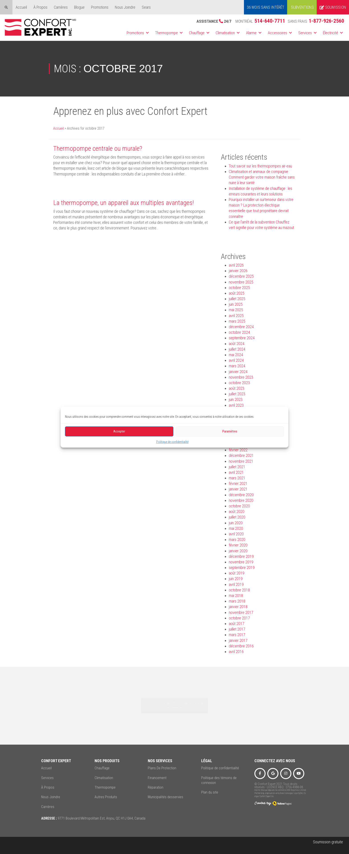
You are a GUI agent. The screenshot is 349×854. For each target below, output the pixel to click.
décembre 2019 (241, 556)
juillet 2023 (237, 394)
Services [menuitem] (305, 32)
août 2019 (236, 573)
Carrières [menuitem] (61, 7)
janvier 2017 (238, 640)
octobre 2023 (239, 382)
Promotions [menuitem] (99, 7)
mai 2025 (236, 309)
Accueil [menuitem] (21, 7)
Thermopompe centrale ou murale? (97, 148)
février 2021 (238, 483)
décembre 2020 (241, 494)
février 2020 (238, 545)
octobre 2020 (239, 506)
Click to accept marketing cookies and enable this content (174, 705)
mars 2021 (237, 478)
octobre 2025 (239, 287)
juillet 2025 (237, 298)
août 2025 (236, 293)
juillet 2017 (237, 629)
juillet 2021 (237, 466)
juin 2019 (236, 578)
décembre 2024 (241, 326)
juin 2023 (236, 399)
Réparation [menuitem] (155, 787)
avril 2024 (236, 360)
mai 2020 (236, 528)
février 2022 (238, 450)
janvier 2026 (238, 270)
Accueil (58, 128)
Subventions (302, 7)
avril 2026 (236, 265)
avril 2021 (236, 472)
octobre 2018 (239, 590)
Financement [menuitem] (157, 778)
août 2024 (236, 343)
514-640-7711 (269, 21)
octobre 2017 (239, 618)
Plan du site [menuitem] (209, 792)
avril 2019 (236, 584)
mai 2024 (236, 354)
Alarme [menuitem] (251, 32)
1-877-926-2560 (326, 21)
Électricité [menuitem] (330, 32)
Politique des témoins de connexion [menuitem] (219, 780)
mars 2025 (237, 321)
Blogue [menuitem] (79, 7)
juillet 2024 (237, 349)
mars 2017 (237, 634)
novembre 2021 (241, 461)
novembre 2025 (241, 282)
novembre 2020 (241, 500)
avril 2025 (236, 315)
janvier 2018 (238, 606)
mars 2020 (237, 539)
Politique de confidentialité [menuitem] (220, 768)
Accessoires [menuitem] (277, 32)
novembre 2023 (241, 377)
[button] (147, 33)
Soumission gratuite (328, 842)
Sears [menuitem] (146, 7)
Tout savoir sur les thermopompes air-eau (260, 166)
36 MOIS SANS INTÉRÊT (265, 7)
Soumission (333, 7)
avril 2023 (236, 405)
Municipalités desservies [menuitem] (165, 797)
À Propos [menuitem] (40, 7)
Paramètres (229, 431)
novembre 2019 (241, 562)
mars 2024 (237, 366)
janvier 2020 (238, 551)
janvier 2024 (238, 371)
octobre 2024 (239, 332)
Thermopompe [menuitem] (166, 32)
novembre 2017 (241, 612)
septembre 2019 (242, 567)
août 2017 (236, 623)
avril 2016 (236, 651)
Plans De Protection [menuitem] (162, 768)
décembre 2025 (241, 276)
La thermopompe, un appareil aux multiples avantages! (123, 203)
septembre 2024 (242, 338)
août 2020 (236, 511)
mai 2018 (236, 595)
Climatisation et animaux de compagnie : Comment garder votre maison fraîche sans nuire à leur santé (262, 177)
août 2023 (236, 388)
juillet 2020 (237, 517)
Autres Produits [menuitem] (106, 797)
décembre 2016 (241, 646)
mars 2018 (237, 601)
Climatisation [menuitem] (225, 32)
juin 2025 (236, 304)
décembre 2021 (241, 455)
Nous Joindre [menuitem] (125, 7)
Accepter (119, 431)
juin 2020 (236, 522)
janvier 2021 (238, 489)
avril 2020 (236, 534)
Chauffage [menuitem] (197, 32)
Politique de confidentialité (172, 441)
